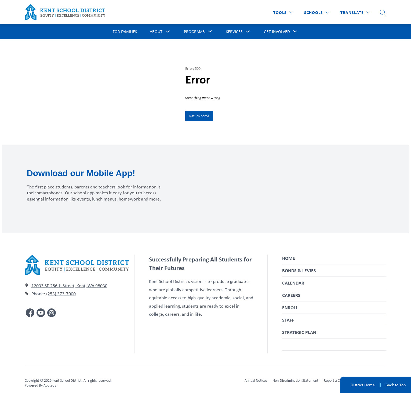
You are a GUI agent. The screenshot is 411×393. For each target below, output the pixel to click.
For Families (125, 31)
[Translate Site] (355, 12)
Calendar (293, 282)
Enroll (290, 307)
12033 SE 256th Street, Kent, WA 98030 (69, 285)
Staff (288, 319)
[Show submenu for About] (156, 31)
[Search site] (383, 12)
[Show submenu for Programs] (194, 31)
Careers (291, 295)
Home (288, 258)
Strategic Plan (299, 332)
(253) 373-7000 (61, 293)
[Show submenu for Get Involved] (277, 31)
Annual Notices (256, 380)
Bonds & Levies (299, 270)
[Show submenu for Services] (234, 31)
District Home (363, 385)
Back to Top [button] (395, 385)
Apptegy (49, 385)
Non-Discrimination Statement (295, 380)
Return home (199, 116)
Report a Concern (337, 380)
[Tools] (283, 12)
